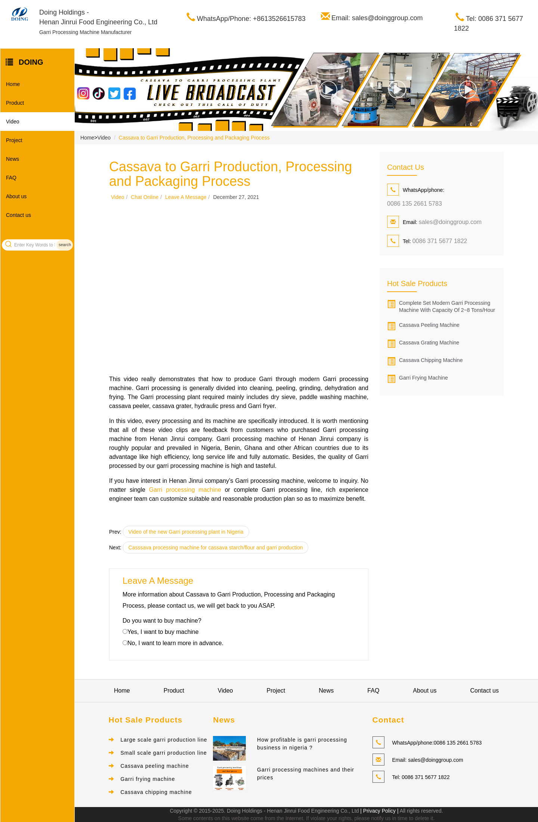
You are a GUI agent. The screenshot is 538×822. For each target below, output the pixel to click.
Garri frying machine (423, 378)
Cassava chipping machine (431, 360)
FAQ (11, 178)
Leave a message (186, 197)
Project (14, 140)
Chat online (144, 197)
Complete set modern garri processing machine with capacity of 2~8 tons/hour (447, 306)
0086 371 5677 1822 (439, 241)
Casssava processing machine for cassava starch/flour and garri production (216, 547)
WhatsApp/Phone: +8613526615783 (251, 18)
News (12, 159)
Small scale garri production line (163, 753)
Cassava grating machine (429, 343)
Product (15, 103)
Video (12, 122)
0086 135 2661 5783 (414, 203)
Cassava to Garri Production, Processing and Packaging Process (194, 138)
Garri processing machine (185, 490)
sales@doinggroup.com (450, 222)
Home (13, 84)
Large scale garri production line (163, 740)
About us (16, 196)
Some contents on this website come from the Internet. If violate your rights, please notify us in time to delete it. (306, 818)
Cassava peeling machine (429, 325)
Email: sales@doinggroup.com (377, 18)
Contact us (18, 215)
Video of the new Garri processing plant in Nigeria (186, 532)
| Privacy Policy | (378, 811)
